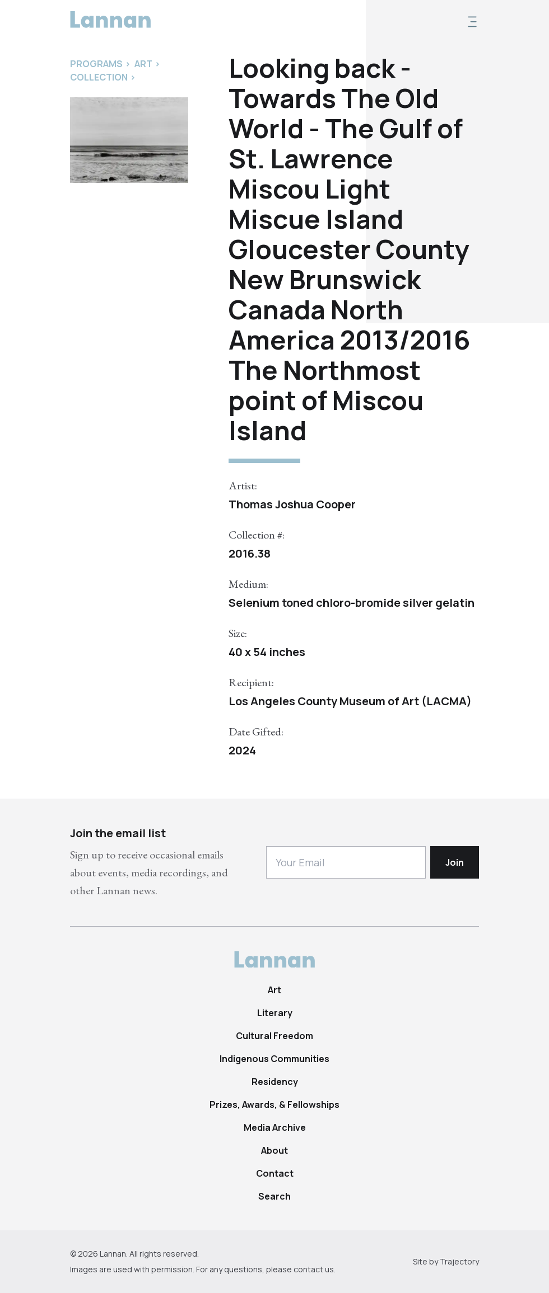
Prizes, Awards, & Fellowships (274, 1104)
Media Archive (275, 1127)
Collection (99, 77)
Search (274, 1196)
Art (274, 990)
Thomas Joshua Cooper (292, 504)
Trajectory (459, 1261)
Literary (274, 1013)
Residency (275, 1081)
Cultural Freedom (274, 1036)
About (274, 1150)
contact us (314, 1269)
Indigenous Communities (274, 1059)
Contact (275, 1173)
